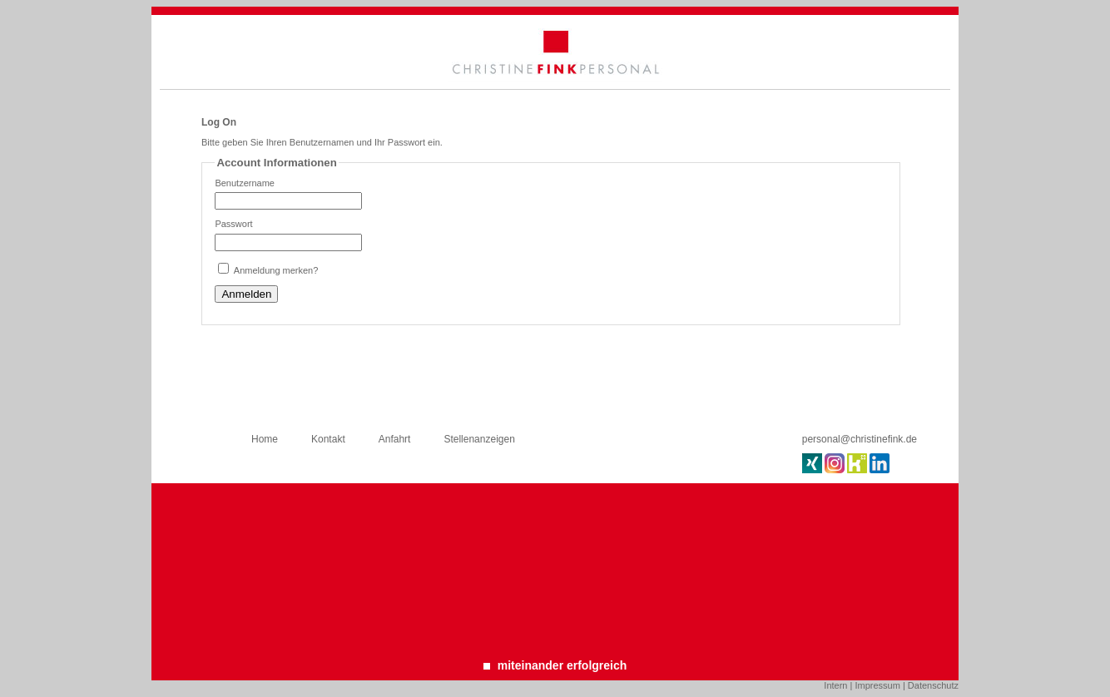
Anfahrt (395, 439)
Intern (835, 685)
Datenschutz (933, 685)
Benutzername (245, 183)
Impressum (877, 685)
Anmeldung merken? (276, 270)
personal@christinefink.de (859, 439)
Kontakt (328, 439)
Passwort (233, 224)
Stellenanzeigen (479, 439)
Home (264, 439)
